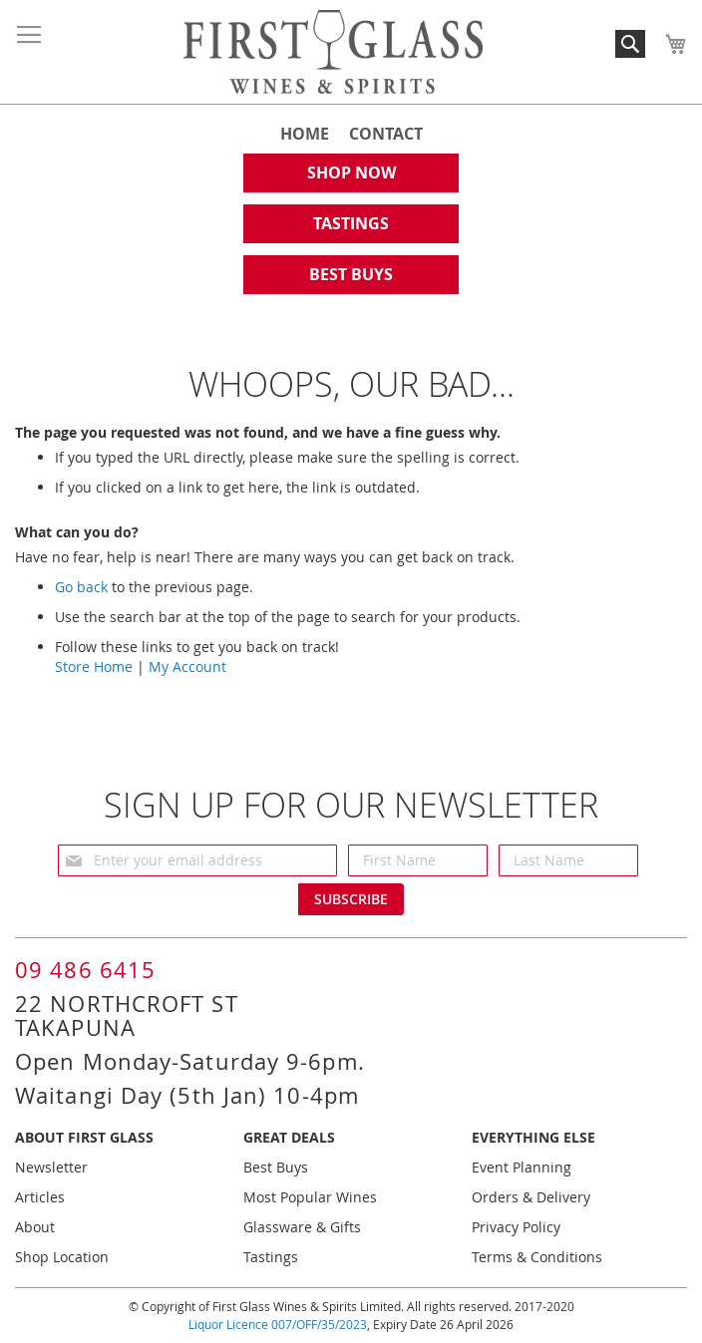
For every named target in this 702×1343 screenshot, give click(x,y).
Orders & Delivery (531, 1196)
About (35, 1226)
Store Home (94, 666)
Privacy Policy (516, 1226)
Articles (40, 1196)
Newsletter (51, 1167)
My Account (187, 666)
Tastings (270, 1256)
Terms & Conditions (537, 1256)
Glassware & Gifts (302, 1226)
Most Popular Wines (310, 1196)
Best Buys (275, 1167)
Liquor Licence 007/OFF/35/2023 (277, 1324)
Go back (81, 586)
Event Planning (521, 1167)
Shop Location (62, 1256)
